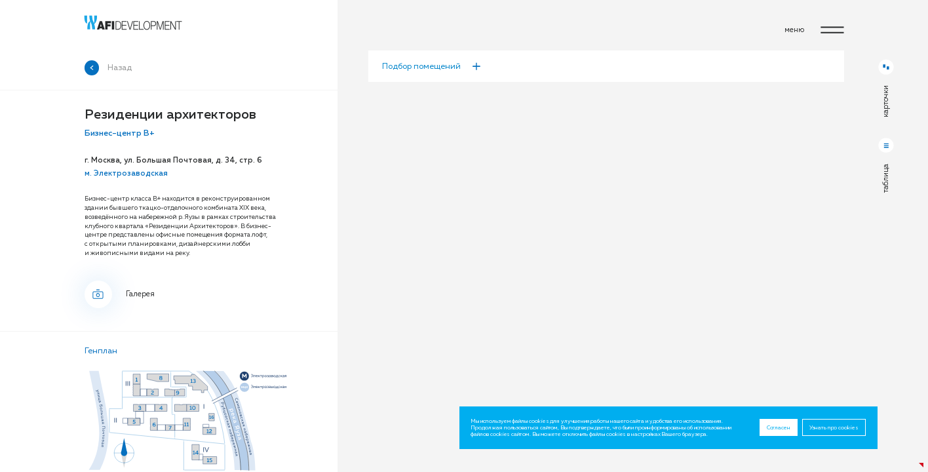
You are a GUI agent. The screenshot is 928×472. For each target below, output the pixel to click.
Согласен (778, 427)
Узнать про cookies (834, 427)
